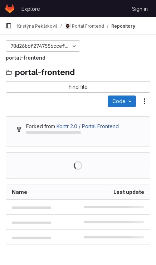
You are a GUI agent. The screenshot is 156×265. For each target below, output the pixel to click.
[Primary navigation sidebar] (8, 26)
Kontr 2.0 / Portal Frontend (88, 126)
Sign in (140, 9)
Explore (30, 9)
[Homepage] (10, 8)
